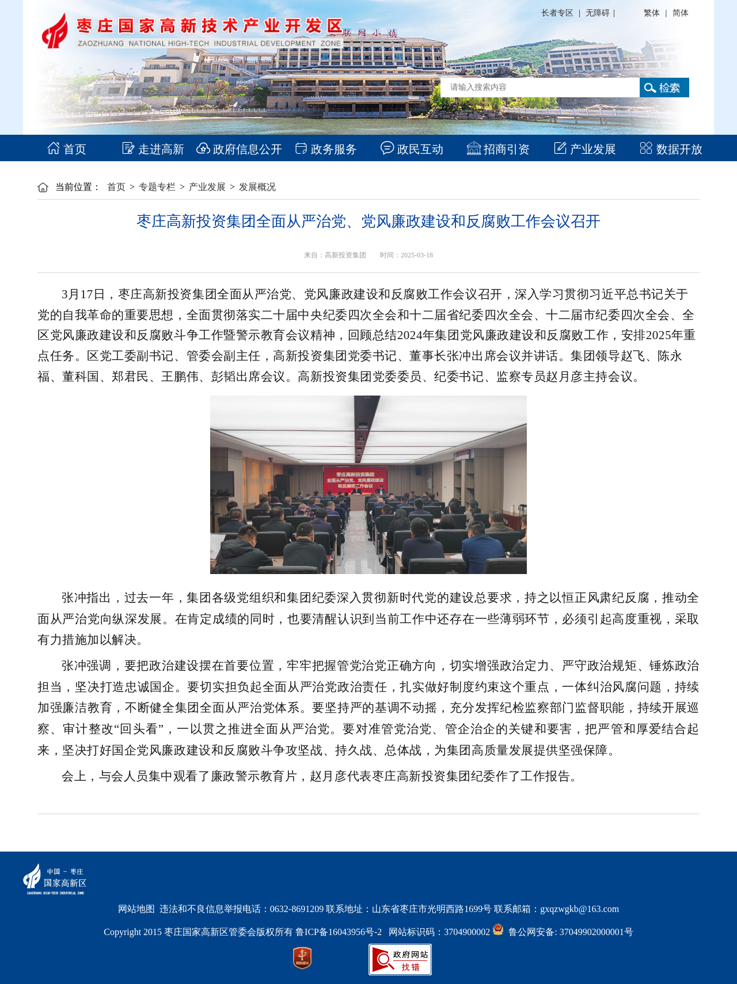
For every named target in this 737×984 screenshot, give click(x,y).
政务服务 (325, 149)
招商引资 (498, 149)
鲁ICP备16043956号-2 (342, 932)
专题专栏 (157, 187)
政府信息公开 (239, 149)
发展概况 (257, 187)
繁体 (652, 13)
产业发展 (584, 149)
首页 (66, 149)
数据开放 (671, 149)
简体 (681, 13)
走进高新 (152, 149)
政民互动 (412, 149)
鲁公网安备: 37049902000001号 (562, 932)
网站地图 (136, 909)
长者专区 (557, 13)
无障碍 (598, 13)
